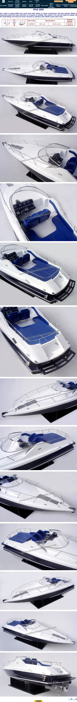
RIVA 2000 (38, 9)
